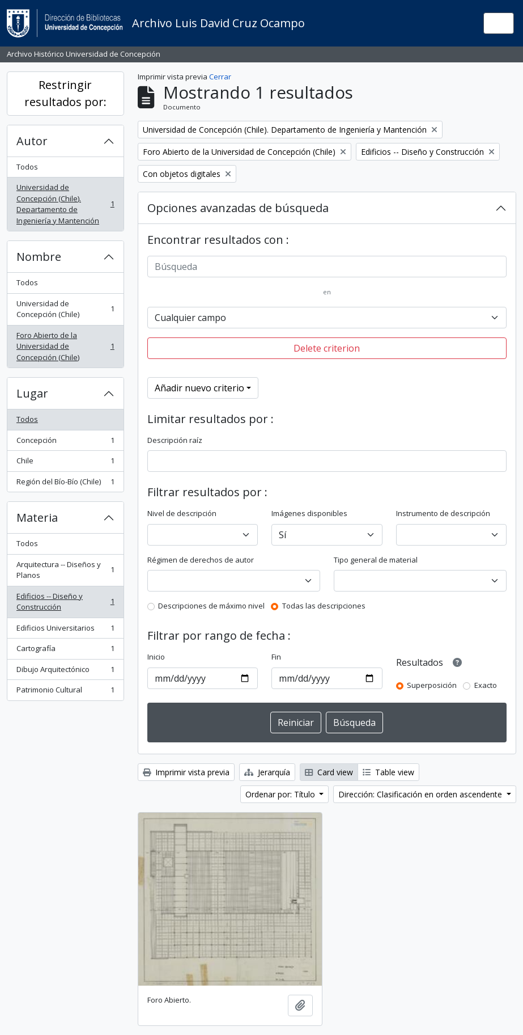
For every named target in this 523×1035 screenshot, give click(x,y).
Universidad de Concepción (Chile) (65, 309)
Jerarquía (267, 772)
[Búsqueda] (327, 266)
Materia (37, 517)
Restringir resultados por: (65, 93)
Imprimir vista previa (186, 772)
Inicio (156, 657)
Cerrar (220, 76)
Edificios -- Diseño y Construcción (65, 601)
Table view (388, 772)
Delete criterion (327, 348)
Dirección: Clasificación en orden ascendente (421, 794)
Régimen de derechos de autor (200, 560)
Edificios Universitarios (65, 630)
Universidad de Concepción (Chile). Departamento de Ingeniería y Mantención (65, 204)
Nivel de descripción (181, 513)
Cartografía (65, 650)
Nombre (38, 256)
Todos (27, 167)
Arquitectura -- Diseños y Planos (65, 570)
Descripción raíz (174, 440)
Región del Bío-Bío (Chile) (65, 484)
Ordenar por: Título (281, 794)
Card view (329, 772)
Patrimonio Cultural (65, 692)
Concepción (65, 442)
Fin (276, 657)
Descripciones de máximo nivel (211, 606)
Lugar (32, 393)
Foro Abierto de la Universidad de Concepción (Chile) (65, 346)
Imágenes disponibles (309, 513)
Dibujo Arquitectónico (65, 671)
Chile (65, 463)
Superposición (432, 685)
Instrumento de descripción (443, 513)
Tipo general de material (376, 560)
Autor (32, 141)
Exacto (485, 685)
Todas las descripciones (323, 606)
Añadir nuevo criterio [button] (199, 388)
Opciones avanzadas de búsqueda (238, 208)
